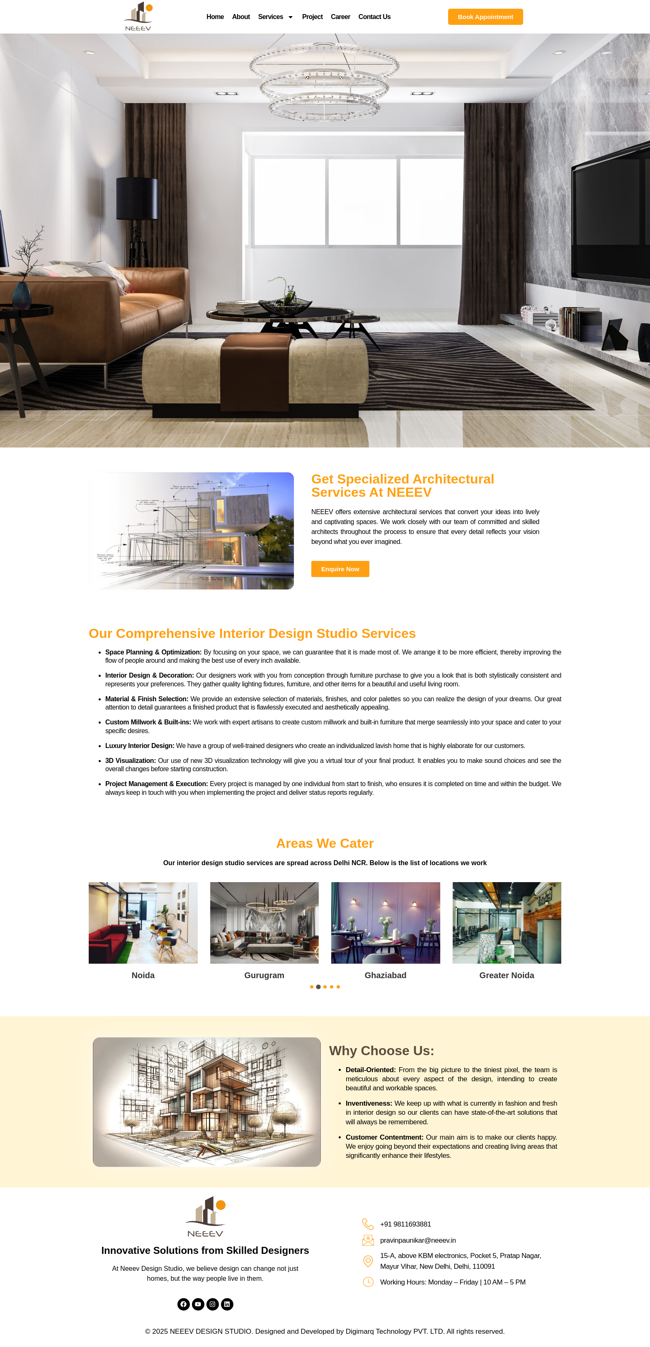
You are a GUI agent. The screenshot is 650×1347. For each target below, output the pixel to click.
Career (340, 16)
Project (312, 16)
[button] (311, 987)
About (241, 16)
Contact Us (374, 16)
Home (215, 16)
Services (276, 17)
